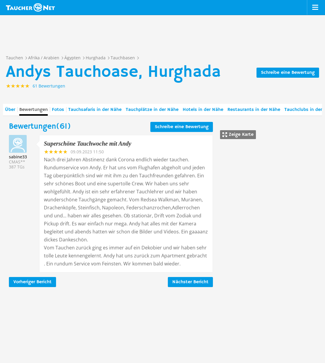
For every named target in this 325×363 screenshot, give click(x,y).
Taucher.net (30, 7)
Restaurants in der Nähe (253, 110)
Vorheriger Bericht (32, 282)
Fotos (58, 110)
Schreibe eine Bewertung (288, 73)
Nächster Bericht (190, 282)
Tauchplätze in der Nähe (152, 110)
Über (10, 110)
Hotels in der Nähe (203, 110)
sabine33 (18, 157)
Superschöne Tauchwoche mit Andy (87, 143)
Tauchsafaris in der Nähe (95, 110)
